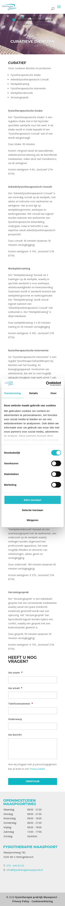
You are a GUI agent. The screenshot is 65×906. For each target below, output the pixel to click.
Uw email (15, 688)
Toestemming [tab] (12, 393)
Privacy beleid (37, 768)
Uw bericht (15, 734)
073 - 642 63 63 (33, 17)
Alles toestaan (32, 499)
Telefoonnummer (20, 703)
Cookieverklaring (42, 901)
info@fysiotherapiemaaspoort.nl (25, 870)
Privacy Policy (20, 901)
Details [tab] (33, 393)
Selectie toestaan (32, 509)
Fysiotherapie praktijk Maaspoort (36, 897)
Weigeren (32, 520)
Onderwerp (15, 719)
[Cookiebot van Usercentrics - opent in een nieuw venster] (46, 383)
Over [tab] (54, 393)
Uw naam (15, 672)
